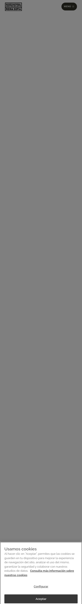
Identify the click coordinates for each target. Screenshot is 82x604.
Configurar (41, 587)
